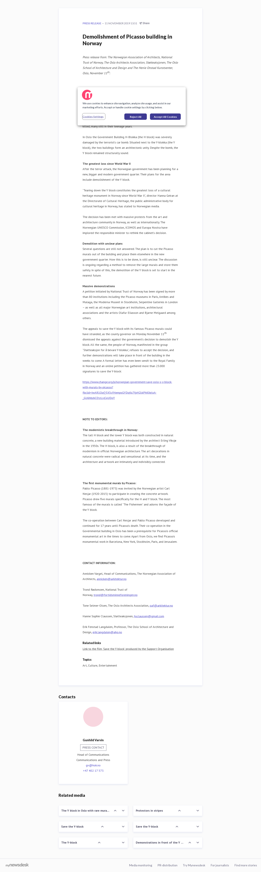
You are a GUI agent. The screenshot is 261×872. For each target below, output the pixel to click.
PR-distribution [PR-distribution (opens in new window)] (167, 865)
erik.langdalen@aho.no (107, 632)
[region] (132, 106)
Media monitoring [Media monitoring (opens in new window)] (140, 865)
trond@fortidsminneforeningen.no (115, 595)
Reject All (135, 116)
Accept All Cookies (165, 116)
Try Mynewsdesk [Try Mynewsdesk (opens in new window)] (194, 865)
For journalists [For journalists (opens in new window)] (220, 865)
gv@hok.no (93, 765)
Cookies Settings (93, 116)
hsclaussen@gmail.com (149, 616)
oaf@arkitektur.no (161, 605)
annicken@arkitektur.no (112, 579)
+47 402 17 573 (93, 771)
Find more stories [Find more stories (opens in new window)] (245, 865)
